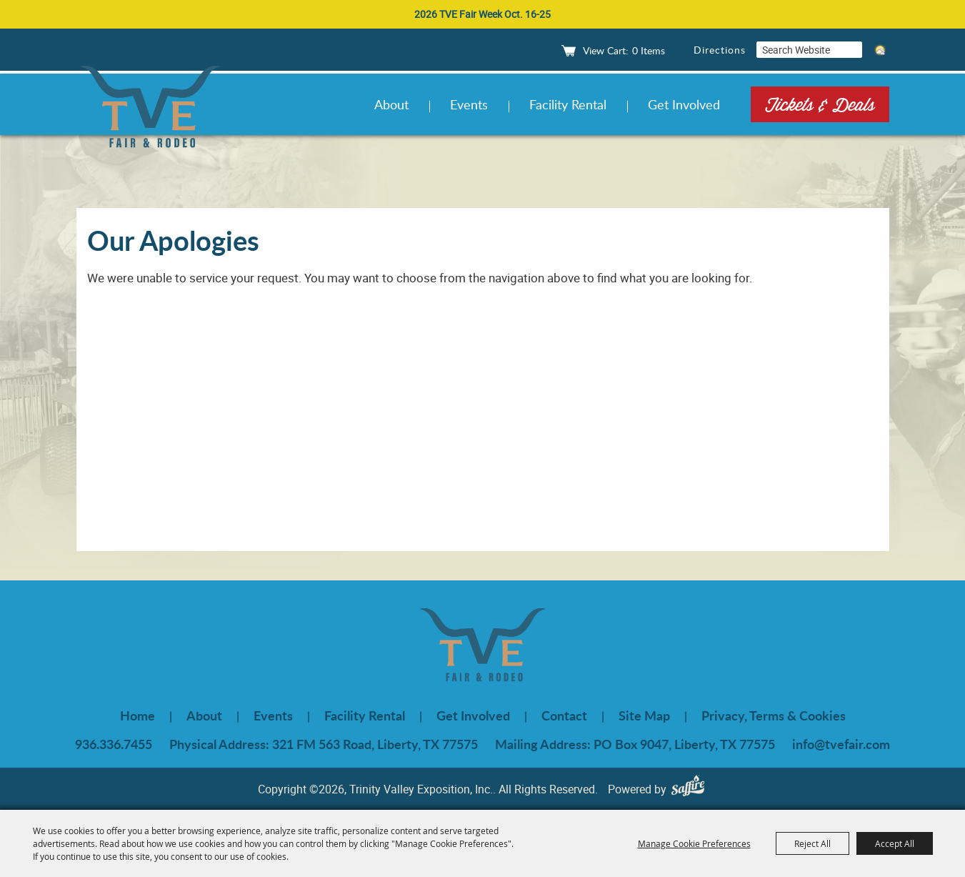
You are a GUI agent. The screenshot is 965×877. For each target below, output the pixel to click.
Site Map (644, 715)
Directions (720, 49)
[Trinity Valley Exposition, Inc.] (150, 109)
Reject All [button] (812, 843)
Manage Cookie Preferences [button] (694, 843)
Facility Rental (567, 104)
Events (469, 104)
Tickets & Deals (820, 104)
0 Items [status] (648, 50)
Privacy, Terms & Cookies (773, 715)
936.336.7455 (113, 744)
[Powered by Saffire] (691, 789)
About (391, 104)
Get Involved (684, 104)
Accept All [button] (894, 843)
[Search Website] (799, 49)
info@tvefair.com (841, 744)
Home (137, 715)
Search (852, 49)
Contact (564, 715)
